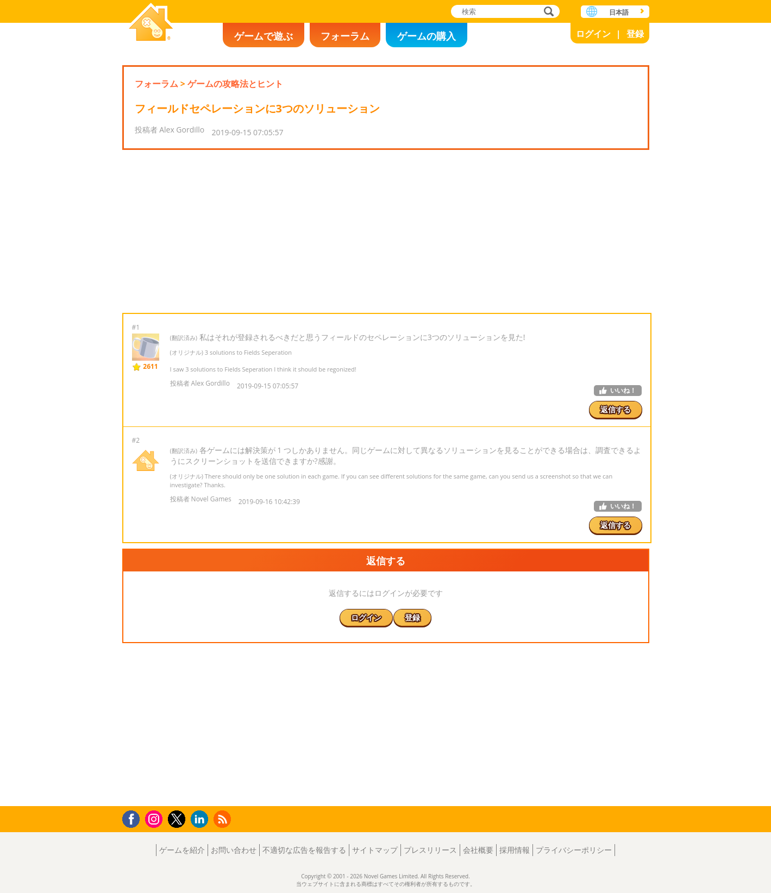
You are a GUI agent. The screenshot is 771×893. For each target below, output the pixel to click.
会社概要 (478, 850)
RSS (223, 818)
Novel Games (151, 23)
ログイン (593, 34)
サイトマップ (375, 850)
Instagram (155, 818)
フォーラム (345, 35)
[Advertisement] (385, 231)
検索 (547, 12)
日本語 (619, 12)
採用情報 (514, 850)
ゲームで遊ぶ (263, 35)
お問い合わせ (233, 850)
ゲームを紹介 (182, 850)
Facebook (134, 817)
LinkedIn (201, 819)
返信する (615, 409)
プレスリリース (430, 850)
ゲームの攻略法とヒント (235, 84)
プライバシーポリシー (574, 850)
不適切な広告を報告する (304, 850)
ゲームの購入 (426, 35)
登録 (635, 34)
